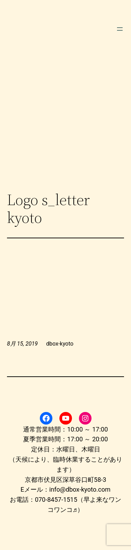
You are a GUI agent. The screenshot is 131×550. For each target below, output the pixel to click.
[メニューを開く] (120, 29)
